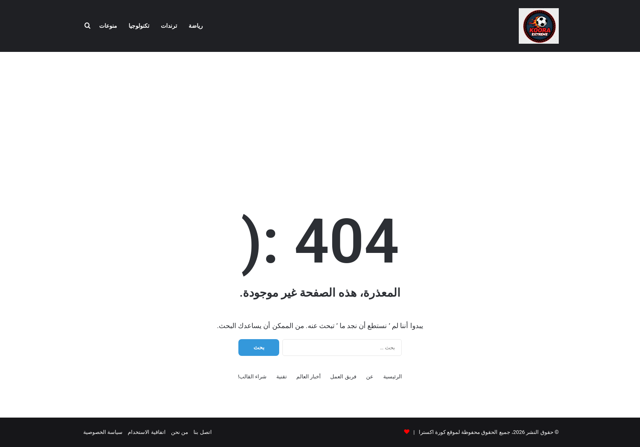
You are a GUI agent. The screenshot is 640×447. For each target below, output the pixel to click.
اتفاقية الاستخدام (146, 432)
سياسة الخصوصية (102, 432)
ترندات (169, 26)
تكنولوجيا (139, 26)
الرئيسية (392, 376)
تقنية (281, 376)
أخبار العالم (308, 376)
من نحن (179, 432)
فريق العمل (343, 376)
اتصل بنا (202, 432)
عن (369, 376)
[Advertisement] (320, 117)
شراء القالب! (252, 376)
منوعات (108, 26)
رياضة (196, 26)
